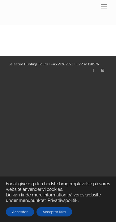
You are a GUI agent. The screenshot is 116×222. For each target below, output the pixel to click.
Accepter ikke (54, 212)
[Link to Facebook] (93, 70)
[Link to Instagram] (102, 70)
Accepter (20, 212)
